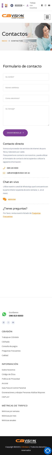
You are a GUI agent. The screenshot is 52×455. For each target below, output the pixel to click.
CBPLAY (5, 397)
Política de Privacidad (11, 379)
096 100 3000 (12, 168)
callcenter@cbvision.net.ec (18, 173)
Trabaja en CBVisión (10, 337)
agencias (12, 199)
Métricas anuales (9, 420)
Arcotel (5, 383)
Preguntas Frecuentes (11, 351)
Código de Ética (8, 374)
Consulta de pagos (9, 346)
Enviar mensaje (14, 133)
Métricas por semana (10, 411)
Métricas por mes (9, 416)
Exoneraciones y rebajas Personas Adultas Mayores (23, 392)
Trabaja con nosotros (33, 5)
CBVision (25, 447)
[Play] (12, 5)
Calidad (5, 355)
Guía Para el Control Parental (14, 388)
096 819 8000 (16, 315)
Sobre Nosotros (8, 370)
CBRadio (6, 342)
